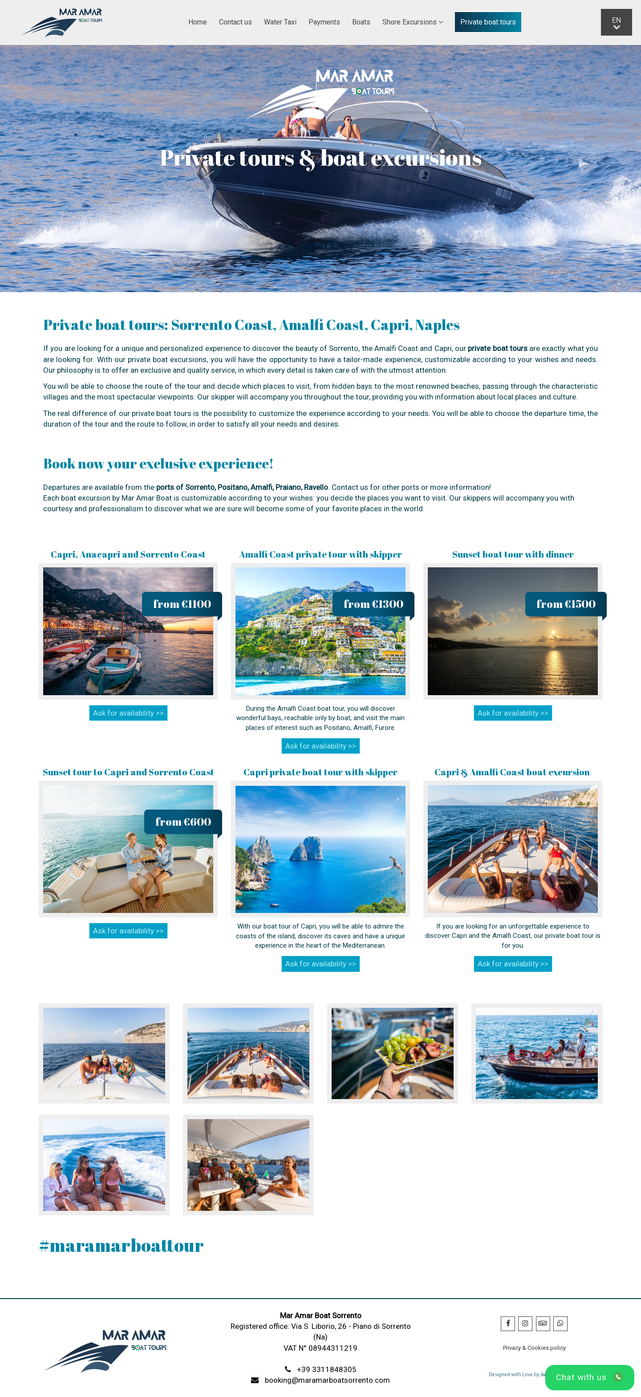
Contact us (235, 22)
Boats (361, 22)
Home (197, 22)
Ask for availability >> (128, 713)
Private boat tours (488, 22)
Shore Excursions (412, 22)
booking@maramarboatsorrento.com (327, 1380)
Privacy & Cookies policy (534, 1347)
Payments (324, 22)
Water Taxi (280, 22)
